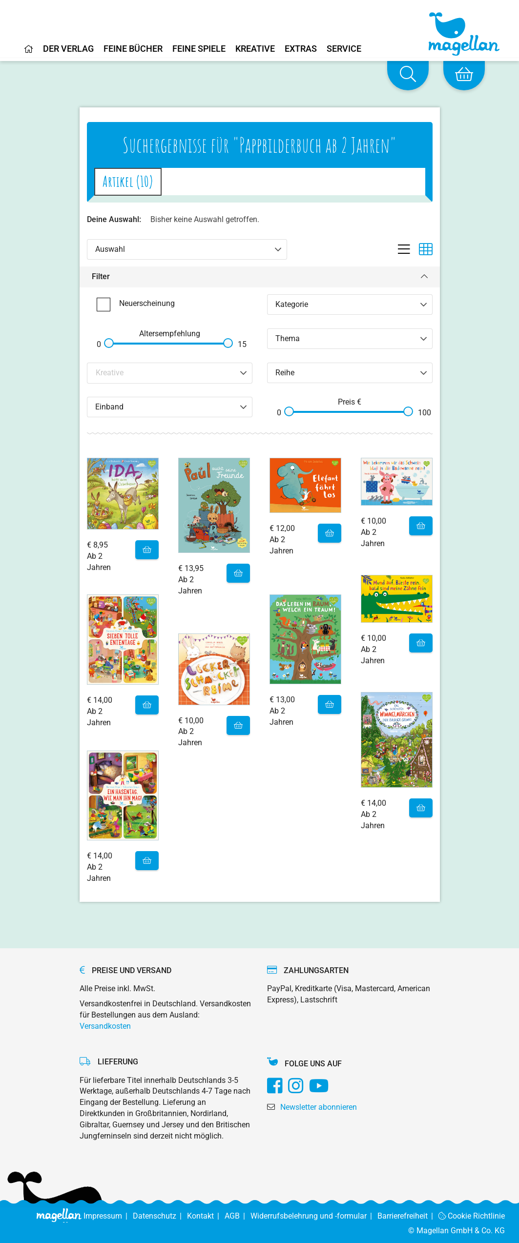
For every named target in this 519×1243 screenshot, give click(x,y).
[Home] (28, 52)
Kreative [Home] (255, 49)
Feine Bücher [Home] (133, 49)
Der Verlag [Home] (68, 49)
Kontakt (206, 1216)
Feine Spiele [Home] (199, 49)
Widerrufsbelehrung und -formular (313, 1216)
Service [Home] (344, 49)
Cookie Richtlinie (471, 1216)
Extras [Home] (301, 49)
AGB (237, 1216)
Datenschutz (160, 1216)
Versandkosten (105, 1026)
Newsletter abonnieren (318, 1107)
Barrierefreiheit (407, 1216)
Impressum (108, 1216)
